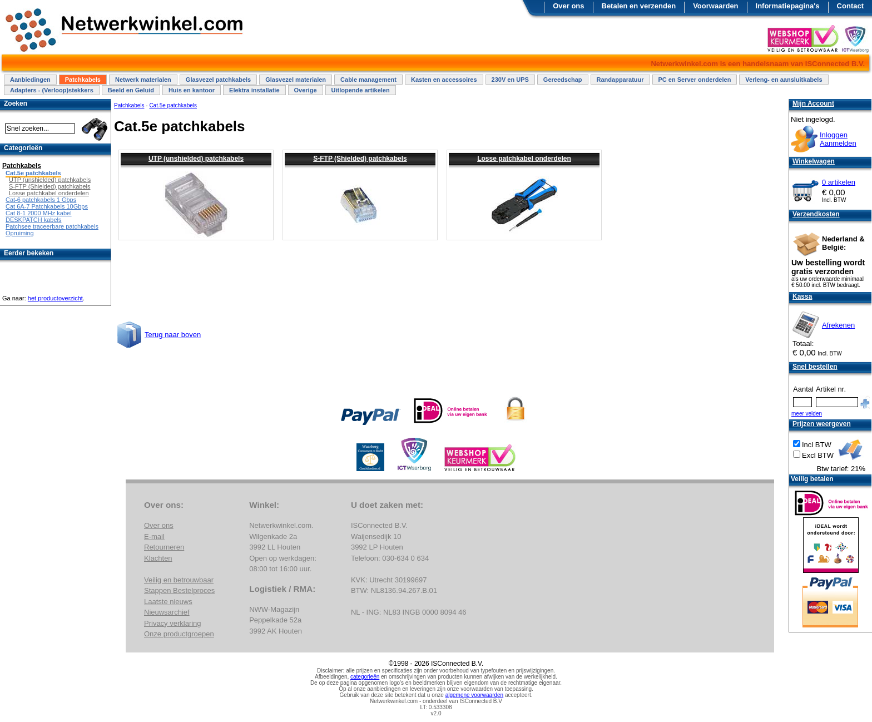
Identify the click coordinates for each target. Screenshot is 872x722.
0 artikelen (838, 182)
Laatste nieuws (168, 601)
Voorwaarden (715, 6)
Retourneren (164, 547)
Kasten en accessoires (444, 79)
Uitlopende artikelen (360, 90)
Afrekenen (838, 325)
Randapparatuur (620, 79)
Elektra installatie (254, 90)
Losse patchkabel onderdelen (524, 158)
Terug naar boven (173, 334)
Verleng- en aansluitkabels (783, 79)
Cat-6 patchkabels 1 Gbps (41, 199)
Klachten (158, 558)
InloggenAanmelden (838, 139)
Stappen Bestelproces (179, 590)
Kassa (802, 296)
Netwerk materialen (143, 79)
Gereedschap (562, 79)
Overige (305, 90)
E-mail (154, 536)
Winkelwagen (813, 161)
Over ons (568, 6)
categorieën (364, 677)
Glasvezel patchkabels (218, 79)
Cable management (368, 79)
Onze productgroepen (179, 634)
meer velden (806, 414)
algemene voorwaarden (474, 695)
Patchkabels (83, 79)
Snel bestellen (815, 366)
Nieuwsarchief (167, 612)
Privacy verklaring (172, 623)
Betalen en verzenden (639, 6)
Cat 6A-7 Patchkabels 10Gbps (47, 206)
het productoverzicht (55, 298)
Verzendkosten (816, 214)
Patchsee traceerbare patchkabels (52, 226)
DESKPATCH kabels (33, 219)
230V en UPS (510, 79)
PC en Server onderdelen (694, 79)
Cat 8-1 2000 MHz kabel (39, 213)
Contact (850, 6)
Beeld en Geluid (131, 90)
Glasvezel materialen (295, 79)
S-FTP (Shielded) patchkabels (360, 158)
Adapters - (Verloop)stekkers (51, 90)
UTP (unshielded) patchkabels (196, 158)
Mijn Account (813, 103)
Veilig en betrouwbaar (179, 580)
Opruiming (20, 233)
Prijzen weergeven (821, 424)
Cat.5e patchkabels (173, 105)
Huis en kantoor (192, 90)
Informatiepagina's (788, 6)
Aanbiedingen (30, 79)
